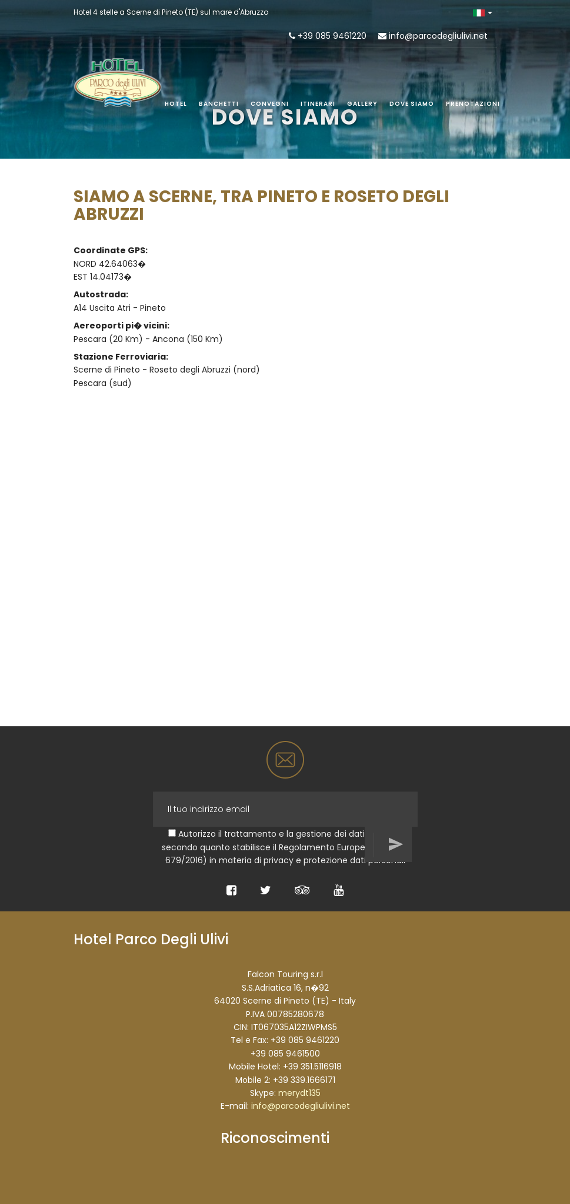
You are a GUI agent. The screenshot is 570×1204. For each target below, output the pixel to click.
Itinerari (318, 103)
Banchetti (219, 103)
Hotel (176, 103)
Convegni (270, 103)
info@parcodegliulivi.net (438, 36)
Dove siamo (411, 103)
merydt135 (299, 1093)
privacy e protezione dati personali (334, 860)
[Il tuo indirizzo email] (285, 809)
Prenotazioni (473, 103)
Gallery (362, 103)
